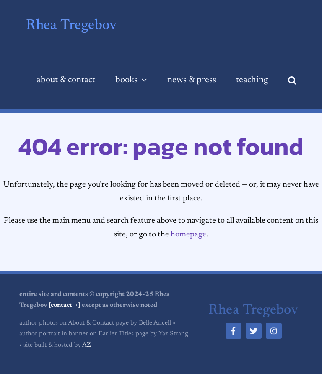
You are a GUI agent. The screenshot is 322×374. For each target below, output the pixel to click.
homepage (188, 235)
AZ (86, 345)
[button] (292, 80)
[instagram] (274, 331)
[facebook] (234, 331)
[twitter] (254, 331)
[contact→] (64, 305)
